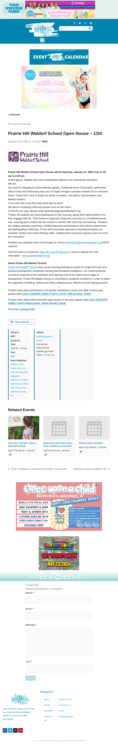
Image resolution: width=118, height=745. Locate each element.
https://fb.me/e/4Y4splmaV (53, 252)
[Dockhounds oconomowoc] (59, 553)
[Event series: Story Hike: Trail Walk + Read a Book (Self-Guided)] (10, 454)
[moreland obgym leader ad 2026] (60, 4)
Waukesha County (18, 392)
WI (12, 395)
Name (30, 592)
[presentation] (23, 427)
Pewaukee (15, 376)
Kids (12, 372)
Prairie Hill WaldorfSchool (22, 267)
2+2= (29, 661)
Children (14, 364)
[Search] (90, 28)
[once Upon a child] (59, 506)
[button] (42, 40)
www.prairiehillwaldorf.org (36, 255)
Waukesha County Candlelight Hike (90, 469)
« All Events (14, 115)
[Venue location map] (76, 348)
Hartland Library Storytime (91, 443)
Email (29, 608)
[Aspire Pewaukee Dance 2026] (60, 13)
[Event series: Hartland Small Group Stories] (81, 451)
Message (31, 624)
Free (19, 368)
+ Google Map (48, 355)
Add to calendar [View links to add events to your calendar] (22, 322)
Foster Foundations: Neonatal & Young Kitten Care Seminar (39, 469)
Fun (23, 368)
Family (13, 368)
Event (21, 364)
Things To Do (20, 388)
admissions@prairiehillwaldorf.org (84, 242)
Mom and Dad (21, 372)
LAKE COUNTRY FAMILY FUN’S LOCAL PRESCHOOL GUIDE (56, 294)
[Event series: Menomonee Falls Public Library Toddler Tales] (45, 454)
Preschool (15, 380)
